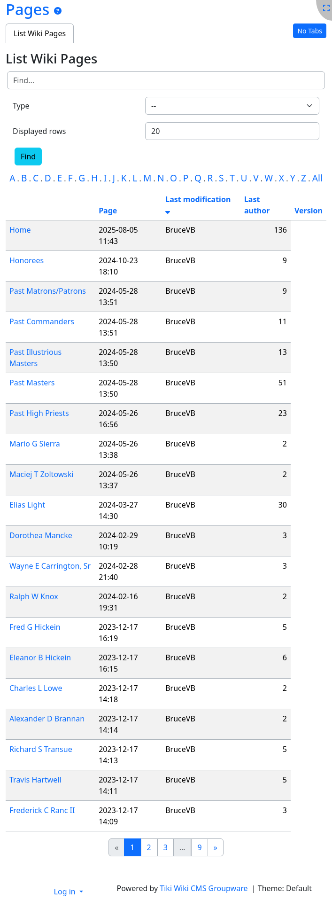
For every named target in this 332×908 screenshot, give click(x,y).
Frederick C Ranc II (42, 810)
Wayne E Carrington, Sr (50, 566)
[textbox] (232, 105)
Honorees (26, 260)
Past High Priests (39, 413)
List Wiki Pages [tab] (40, 33)
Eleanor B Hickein (40, 657)
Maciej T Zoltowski (41, 474)
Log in (65, 891)
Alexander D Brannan (47, 718)
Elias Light (27, 505)
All (317, 178)
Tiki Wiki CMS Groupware (204, 888)
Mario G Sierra (34, 443)
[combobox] (232, 106)
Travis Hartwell (35, 780)
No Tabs (309, 30)
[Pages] (58, 11)
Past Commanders (41, 321)
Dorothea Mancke (40, 535)
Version (308, 210)
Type (21, 106)
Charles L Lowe (35, 688)
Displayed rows (39, 131)
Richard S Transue (40, 749)
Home (20, 230)
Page (108, 210)
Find (28, 156)
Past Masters (31, 382)
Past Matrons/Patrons (47, 291)
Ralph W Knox (33, 596)
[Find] (166, 80)
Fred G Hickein (35, 627)
